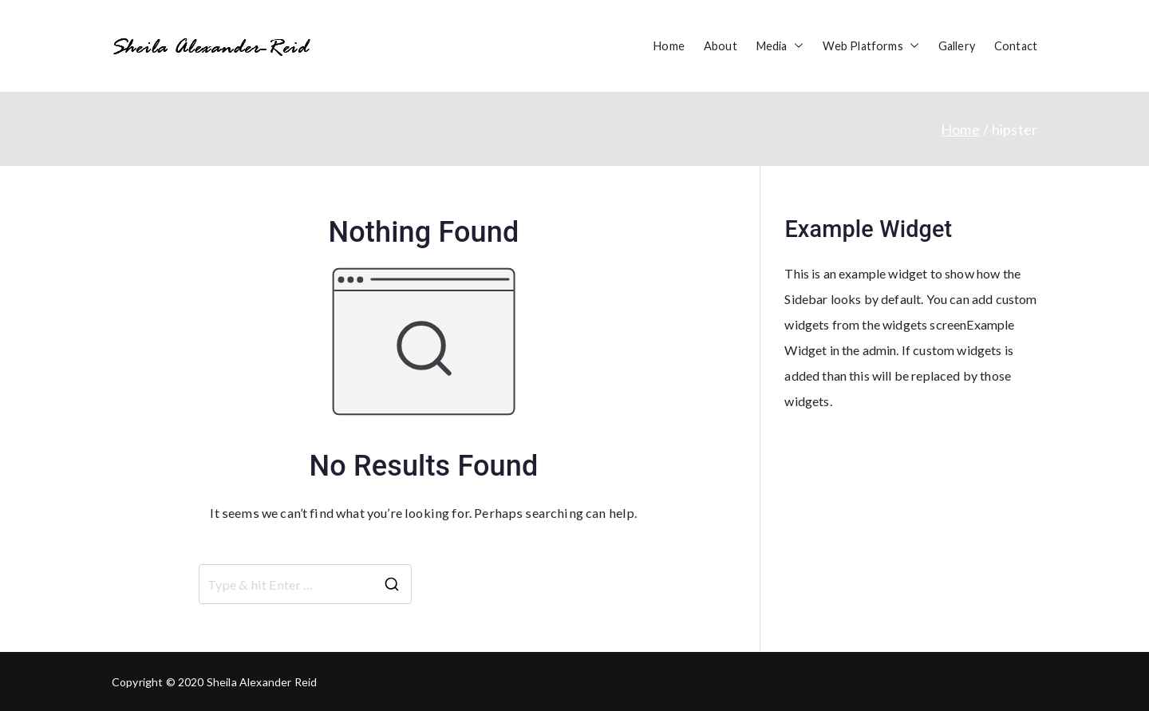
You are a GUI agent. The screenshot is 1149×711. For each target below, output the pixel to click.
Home (669, 46)
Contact (1015, 46)
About (720, 46)
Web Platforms (871, 46)
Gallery (956, 46)
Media (780, 46)
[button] (796, 46)
